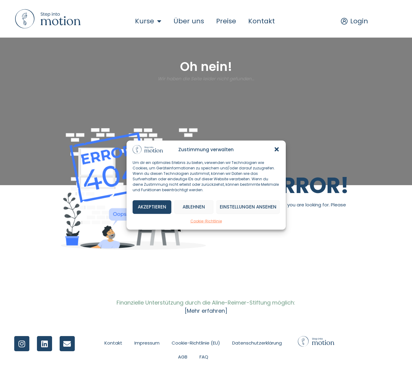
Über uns (188, 21)
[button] (277, 149)
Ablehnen (194, 207)
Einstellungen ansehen (248, 207)
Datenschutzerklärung (257, 343)
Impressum (147, 343)
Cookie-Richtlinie (206, 221)
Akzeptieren (152, 207)
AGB (182, 357)
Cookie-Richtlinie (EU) (196, 343)
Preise (226, 21)
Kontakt (261, 21)
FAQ (203, 357)
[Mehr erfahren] (206, 311)
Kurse (148, 21)
